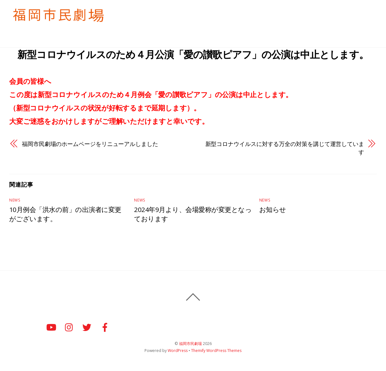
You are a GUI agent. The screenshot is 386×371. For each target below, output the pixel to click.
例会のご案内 (283, 12)
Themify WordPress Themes (216, 351)
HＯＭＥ (213, 12)
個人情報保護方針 (353, 12)
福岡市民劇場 (190, 344)
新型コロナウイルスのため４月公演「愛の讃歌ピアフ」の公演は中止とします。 (193, 54)
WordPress (177, 351)
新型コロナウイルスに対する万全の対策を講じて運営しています (284, 148)
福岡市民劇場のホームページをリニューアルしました (90, 144)
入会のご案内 (245, 12)
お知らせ (316, 12)
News (14, 200)
